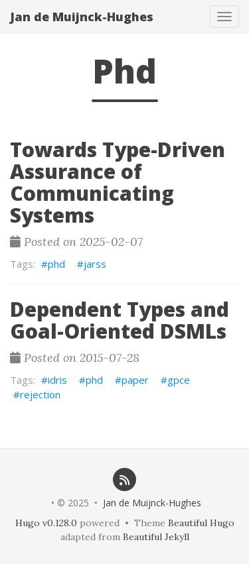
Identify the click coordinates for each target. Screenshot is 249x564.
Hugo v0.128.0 (46, 523)
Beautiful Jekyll (156, 537)
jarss (95, 263)
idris (57, 379)
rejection (40, 394)
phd (56, 263)
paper (135, 379)
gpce (178, 379)
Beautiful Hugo (201, 523)
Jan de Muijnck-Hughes (81, 17)
